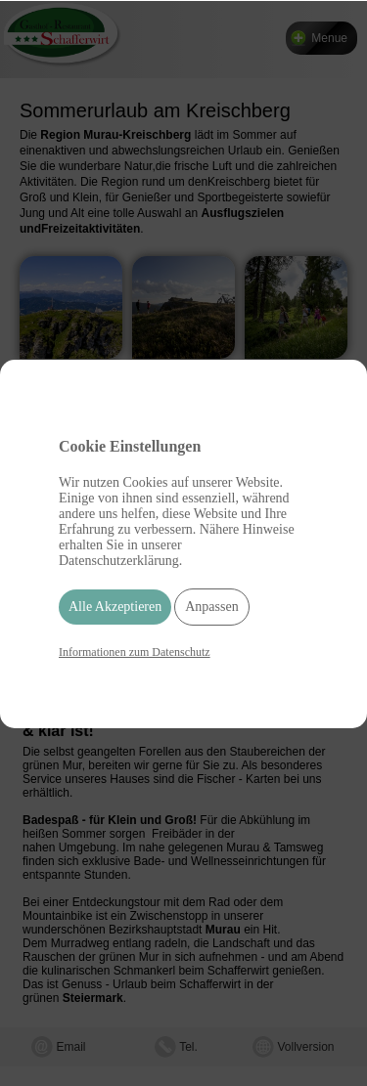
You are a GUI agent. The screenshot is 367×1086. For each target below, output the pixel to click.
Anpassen (211, 606)
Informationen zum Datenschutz (134, 652)
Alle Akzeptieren (115, 606)
